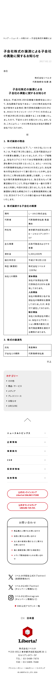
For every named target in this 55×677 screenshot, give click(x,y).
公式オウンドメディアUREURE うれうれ (27, 506)
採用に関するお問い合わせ (25, 536)
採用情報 (12, 477)
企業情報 (12, 442)
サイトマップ (40, 668)
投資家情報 (13, 468)
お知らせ (25, 38)
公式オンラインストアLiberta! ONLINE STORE (27, 493)
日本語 (30, 618)
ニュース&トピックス (19, 433)
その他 (11, 380)
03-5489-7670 (31, 658)
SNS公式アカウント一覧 (28, 606)
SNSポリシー (30, 668)
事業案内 (12, 451)
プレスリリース (15, 396)
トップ (6, 38)
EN (23, 618)
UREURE (13, 405)
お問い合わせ (27, 522)
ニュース (15, 38)
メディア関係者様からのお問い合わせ (28, 557)
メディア (12, 391)
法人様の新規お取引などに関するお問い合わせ (28, 543)
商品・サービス (15, 386)
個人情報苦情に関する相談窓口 (27, 550)
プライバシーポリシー (16, 668)
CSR (10, 459)
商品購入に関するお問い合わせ (27, 531)
